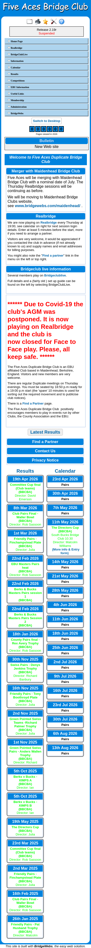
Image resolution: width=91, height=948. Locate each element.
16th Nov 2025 (25, 688)
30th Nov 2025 (25, 659)
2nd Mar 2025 (25, 868)
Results (13, 74)
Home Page (15, 41)
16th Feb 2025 (25, 893)
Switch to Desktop (46, 121)
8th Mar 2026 (25, 508)
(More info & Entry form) (66, 551)
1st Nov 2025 (25, 742)
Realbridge (15, 47)
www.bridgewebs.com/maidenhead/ (47, 206)
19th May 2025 (25, 821)
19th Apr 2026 (25, 479)
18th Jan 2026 (25, 634)
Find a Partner (32, 403)
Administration (17, 106)
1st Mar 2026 (25, 533)
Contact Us (45, 451)
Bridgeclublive (55, 275)
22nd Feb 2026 (25, 558)
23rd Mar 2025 (25, 843)
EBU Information (18, 87)
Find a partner (53, 255)
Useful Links (16, 93)
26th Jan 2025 (25, 919)
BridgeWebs (16, 113)
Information (16, 60)
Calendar (14, 67)
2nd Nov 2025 (25, 713)
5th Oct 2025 (25, 771)
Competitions (16, 80)
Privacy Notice (45, 460)
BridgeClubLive (17, 54)
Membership (16, 100)
